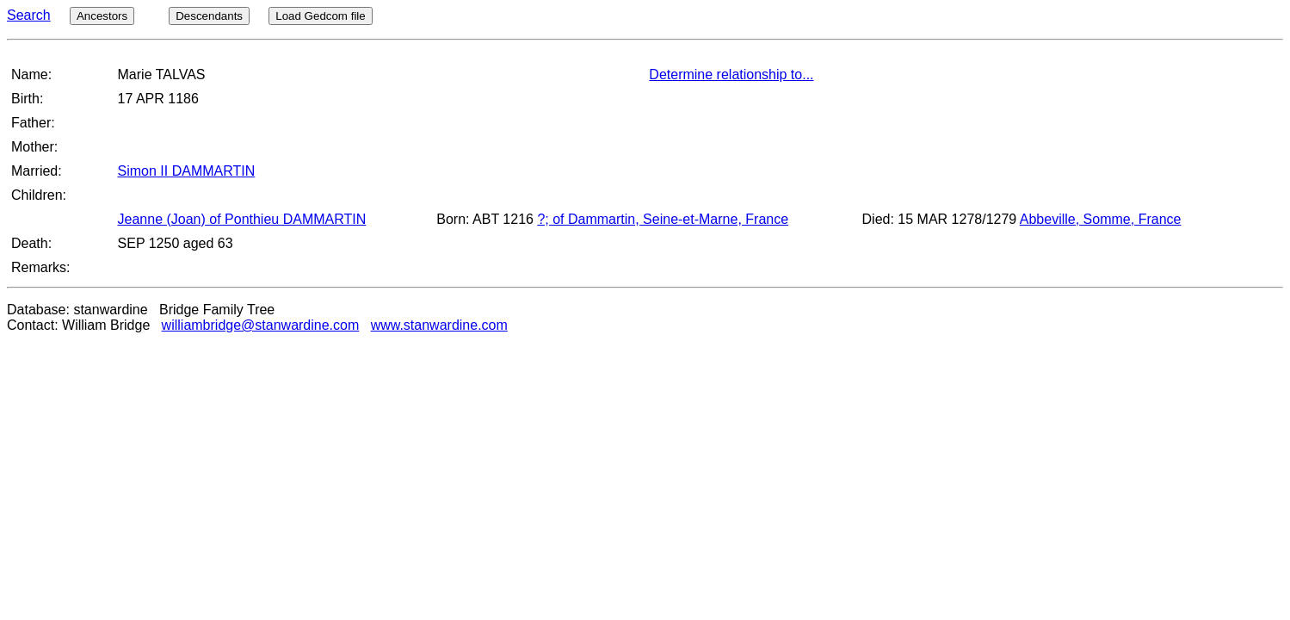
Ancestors (102, 15)
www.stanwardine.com (439, 325)
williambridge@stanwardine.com (261, 325)
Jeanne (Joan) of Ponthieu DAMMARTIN (242, 219)
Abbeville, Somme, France (1101, 219)
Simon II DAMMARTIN (187, 171)
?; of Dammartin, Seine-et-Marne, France (662, 219)
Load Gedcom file (320, 15)
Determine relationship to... (731, 74)
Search (29, 15)
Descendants (209, 15)
